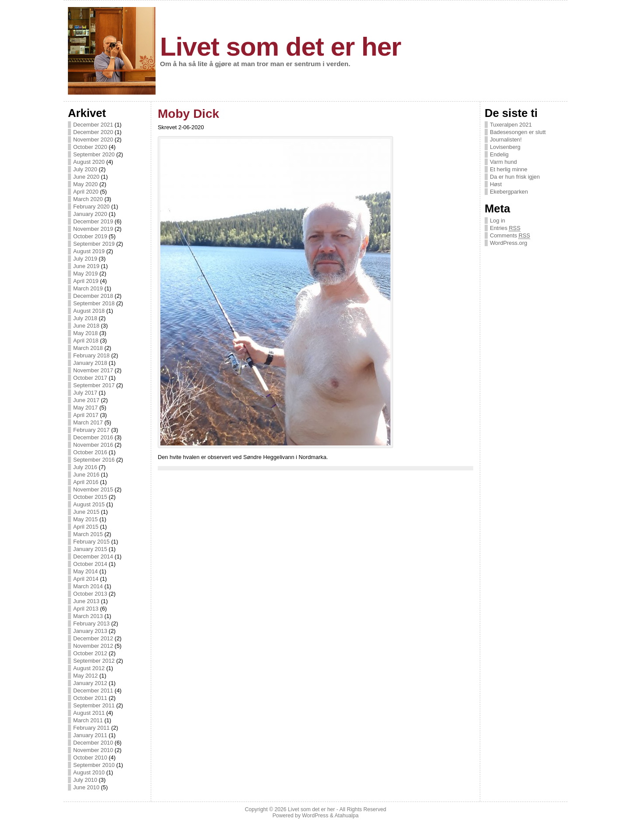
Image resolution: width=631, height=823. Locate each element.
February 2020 (91, 206)
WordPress (315, 815)
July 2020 (85, 169)
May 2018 (85, 333)
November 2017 (93, 370)
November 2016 (93, 445)
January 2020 (90, 214)
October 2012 (90, 653)
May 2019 (85, 273)
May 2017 (85, 407)
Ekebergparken (509, 191)
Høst (496, 184)
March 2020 (88, 199)
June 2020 (86, 176)
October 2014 (90, 564)
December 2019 (93, 221)
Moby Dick (188, 113)
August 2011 (89, 713)
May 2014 (85, 571)
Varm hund (503, 162)
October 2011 (90, 698)
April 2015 (86, 526)
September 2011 (94, 705)
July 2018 (85, 318)
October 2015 (90, 497)
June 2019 (86, 266)
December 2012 (93, 638)
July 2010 (85, 780)
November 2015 (93, 489)
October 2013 (90, 593)
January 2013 (90, 631)
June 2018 (86, 325)
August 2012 (89, 668)
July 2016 (85, 467)
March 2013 (88, 616)
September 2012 (94, 660)
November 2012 (93, 646)
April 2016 (86, 482)
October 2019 (90, 236)
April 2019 (86, 281)
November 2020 (93, 139)
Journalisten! (506, 139)
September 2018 (94, 303)
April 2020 (86, 191)
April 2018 (86, 340)
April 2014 (86, 579)
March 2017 (88, 422)
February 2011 (91, 727)
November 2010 (93, 750)
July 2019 (85, 258)
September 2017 (94, 385)
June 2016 (86, 474)
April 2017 (86, 415)
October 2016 (90, 452)
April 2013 (86, 608)
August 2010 (89, 772)
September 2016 (94, 459)
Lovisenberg (505, 147)
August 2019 (89, 251)
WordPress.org (508, 243)
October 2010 (90, 757)
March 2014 (88, 586)
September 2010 (94, 765)
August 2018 (89, 310)
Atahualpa (346, 815)
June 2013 (86, 601)
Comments (510, 235)
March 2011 (88, 720)
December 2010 (93, 742)
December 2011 (93, 690)
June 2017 (86, 400)
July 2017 (85, 392)
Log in (497, 220)
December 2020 (93, 132)
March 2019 (88, 288)
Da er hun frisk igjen (515, 176)
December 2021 (93, 124)
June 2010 (86, 787)
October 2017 (90, 377)
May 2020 (85, 184)
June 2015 (86, 512)
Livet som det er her (280, 46)
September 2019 (94, 243)
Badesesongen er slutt (518, 132)
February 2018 (91, 355)
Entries (505, 228)
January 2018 (90, 363)
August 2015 (89, 504)
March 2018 (88, 348)
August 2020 (89, 162)
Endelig (499, 154)
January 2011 (90, 735)
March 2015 (88, 534)
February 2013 (91, 623)
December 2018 (93, 296)
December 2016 (93, 437)
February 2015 (91, 541)
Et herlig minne (508, 169)
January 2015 (90, 549)
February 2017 (91, 430)
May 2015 (85, 519)
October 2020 (90, 147)
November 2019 (93, 229)
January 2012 (90, 683)
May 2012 (85, 675)
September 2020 (94, 154)
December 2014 (93, 556)
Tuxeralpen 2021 (511, 124)
